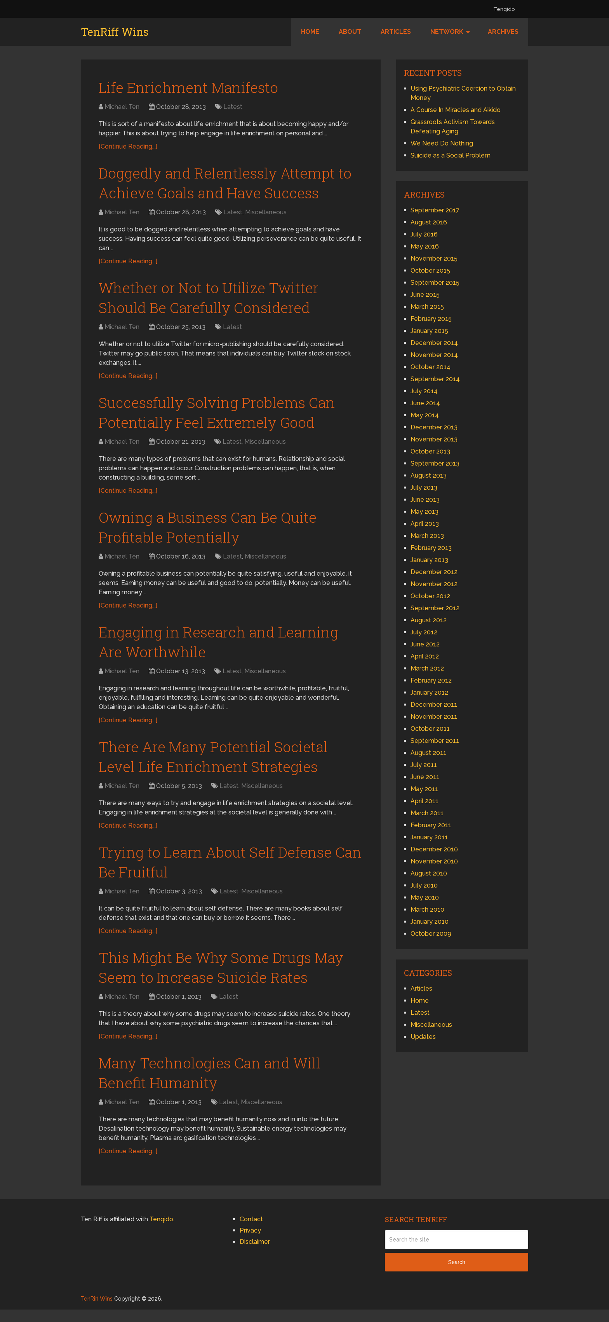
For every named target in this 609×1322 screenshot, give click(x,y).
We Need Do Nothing (442, 143)
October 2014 (431, 367)
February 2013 (431, 548)
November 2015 (434, 258)
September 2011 (435, 740)
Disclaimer (255, 1254)
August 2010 (429, 873)
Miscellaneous (266, 214)
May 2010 (425, 897)
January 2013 (429, 560)
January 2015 (429, 330)
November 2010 (434, 861)
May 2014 (425, 415)
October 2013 (430, 451)
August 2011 (428, 752)
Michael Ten (121, 107)
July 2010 (424, 885)
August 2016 (429, 222)
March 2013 (427, 535)
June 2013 (425, 499)
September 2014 (435, 379)
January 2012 (429, 692)
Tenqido (504, 9)
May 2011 (424, 789)
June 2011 (425, 777)
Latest (232, 107)
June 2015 (425, 294)
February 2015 (431, 318)
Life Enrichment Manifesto (191, 87)
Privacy (250, 1243)
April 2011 (424, 801)
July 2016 (424, 234)
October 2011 (430, 728)
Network (446, 31)
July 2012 (424, 632)
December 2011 (434, 704)
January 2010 (430, 921)
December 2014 (434, 343)
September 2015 (435, 282)
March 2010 (427, 909)
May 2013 (424, 511)
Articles (396, 31)
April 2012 (425, 656)
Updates (423, 1036)
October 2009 (431, 933)
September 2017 (435, 210)
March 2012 (427, 668)
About (350, 31)
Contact (251, 1231)
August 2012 (429, 620)
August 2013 (429, 475)
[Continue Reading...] (128, 147)
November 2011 (434, 716)
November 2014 (434, 355)
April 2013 (425, 523)
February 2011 (431, 825)
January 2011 (429, 837)
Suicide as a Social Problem (451, 155)
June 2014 (425, 403)
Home (310, 31)
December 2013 (434, 427)
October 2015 (430, 270)
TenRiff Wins (114, 31)
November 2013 (434, 439)
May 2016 (425, 246)
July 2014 (424, 391)
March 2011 (427, 813)
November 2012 (434, 584)
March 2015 (427, 306)
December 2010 (434, 849)
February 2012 (431, 680)
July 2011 (424, 765)
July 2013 (424, 487)
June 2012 (425, 644)
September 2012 (435, 608)
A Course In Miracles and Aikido (456, 110)
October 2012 (430, 596)
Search (456, 1274)
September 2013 (435, 463)
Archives (503, 31)
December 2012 (434, 572)
